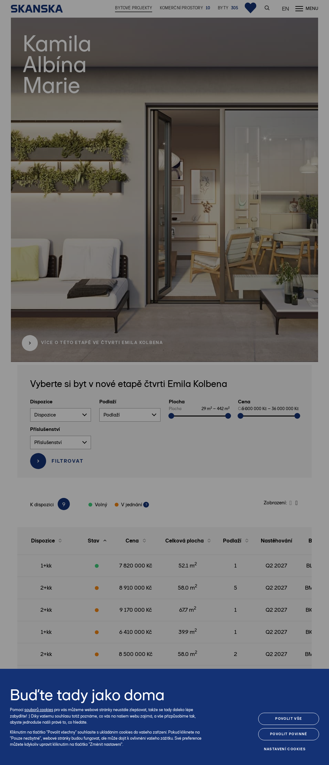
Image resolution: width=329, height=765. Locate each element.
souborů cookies (38, 709)
